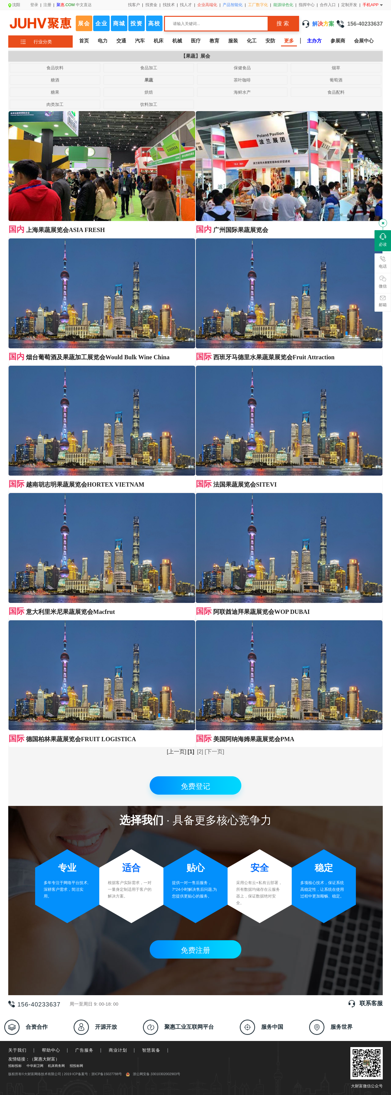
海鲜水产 (242, 92)
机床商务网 (56, 1066)
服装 (233, 40)
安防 (270, 40)
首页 (84, 40)
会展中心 (364, 40)
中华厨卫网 (35, 1066)
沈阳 (14, 4)
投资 (136, 23)
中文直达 (74, 4)
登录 (34, 4)
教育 (214, 40)
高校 (154, 23)
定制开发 (349, 4)
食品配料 (336, 92)
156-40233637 (360, 24)
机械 (177, 40)
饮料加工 (148, 104)
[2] (200, 752)
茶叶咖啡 (242, 80)
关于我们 (17, 1050)
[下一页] (214, 752)
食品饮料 (55, 67)
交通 (121, 40)
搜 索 (282, 23)
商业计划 (118, 1050)
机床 (158, 40)
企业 (101, 23)
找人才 (186, 4)
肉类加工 (55, 104)
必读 (383, 240)
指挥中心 (307, 4)
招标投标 (15, 1066)
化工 (252, 40)
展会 (84, 23)
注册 (47, 4)
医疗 (196, 40)
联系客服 (371, 1003)
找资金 (151, 4)
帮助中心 (51, 1050)
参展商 (338, 40)
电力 (103, 40)
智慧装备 (151, 1050)
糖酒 (55, 80)
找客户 (134, 4)
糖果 (55, 92)
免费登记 (195, 786)
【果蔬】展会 (195, 56)
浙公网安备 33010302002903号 (153, 1074)
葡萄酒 (336, 80)
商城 (119, 23)
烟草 (336, 67)
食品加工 (148, 67)
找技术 (169, 4)
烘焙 (148, 92)
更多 (289, 40)
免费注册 (195, 950)
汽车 (140, 40)
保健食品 (242, 67)
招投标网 (76, 1066)
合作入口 (328, 4)
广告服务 (84, 1050)
